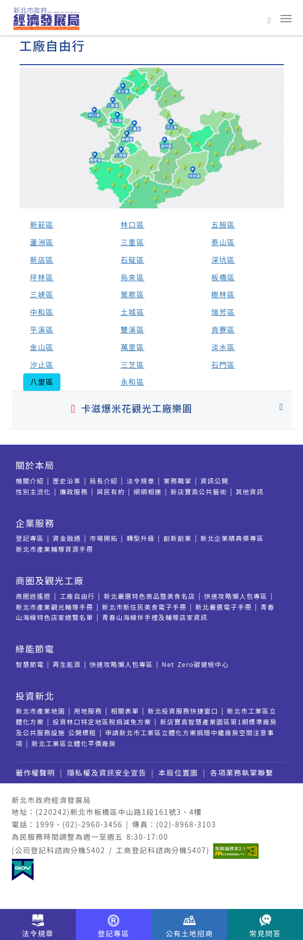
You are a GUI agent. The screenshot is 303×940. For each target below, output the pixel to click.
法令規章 (140, 481)
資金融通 (67, 538)
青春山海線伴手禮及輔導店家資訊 (155, 617)
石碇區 (133, 259)
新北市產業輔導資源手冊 (54, 549)
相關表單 (125, 711)
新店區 (42, 259)
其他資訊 (249, 491)
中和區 (42, 312)
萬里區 (133, 347)
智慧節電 (30, 664)
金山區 (42, 347)
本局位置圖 (178, 772)
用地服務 (88, 711)
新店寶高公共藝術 (198, 491)
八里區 (42, 381)
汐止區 (42, 364)
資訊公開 (214, 481)
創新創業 (178, 538)
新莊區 (42, 224)
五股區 (223, 224)
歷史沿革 (67, 481)
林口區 (133, 224)
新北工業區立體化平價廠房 (73, 743)
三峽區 (42, 294)
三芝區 (133, 364)
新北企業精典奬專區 (232, 538)
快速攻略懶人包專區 (235, 596)
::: (4, 41)
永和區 (133, 381)
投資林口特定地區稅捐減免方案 (102, 721)
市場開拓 (104, 538)
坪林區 (42, 277)
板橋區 (223, 277)
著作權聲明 (35, 772)
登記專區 (30, 538)
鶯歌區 (133, 294)
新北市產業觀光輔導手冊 (54, 607)
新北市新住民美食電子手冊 (144, 607)
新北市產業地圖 (41, 711)
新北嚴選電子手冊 (223, 607)
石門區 (223, 364)
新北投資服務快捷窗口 (183, 711)
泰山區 (223, 242)
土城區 (133, 312)
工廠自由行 (77, 596)
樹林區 (223, 294)
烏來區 (133, 277)
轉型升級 (140, 538)
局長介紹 (104, 481)
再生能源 (67, 664)
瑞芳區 (223, 312)
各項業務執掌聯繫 (242, 772)
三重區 (133, 242)
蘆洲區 (42, 242)
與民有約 (111, 491)
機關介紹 (30, 481)
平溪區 (42, 329)
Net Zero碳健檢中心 (195, 664)
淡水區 (223, 347)
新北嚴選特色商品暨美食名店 (149, 596)
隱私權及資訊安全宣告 (107, 772)
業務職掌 (178, 481)
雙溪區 (133, 329)
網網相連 (148, 491)
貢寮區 (223, 329)
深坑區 (223, 259)
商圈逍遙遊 (33, 596)
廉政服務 (74, 491)
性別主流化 (33, 491)
